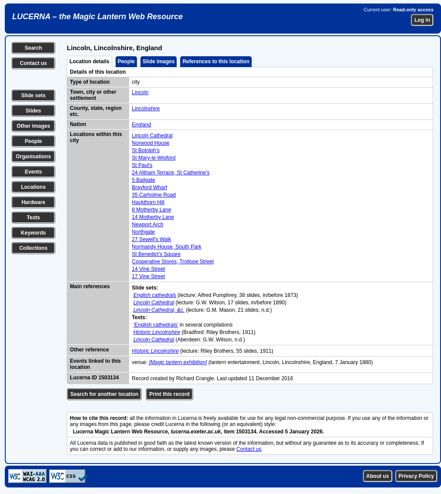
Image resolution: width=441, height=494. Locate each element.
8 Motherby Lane (151, 210)
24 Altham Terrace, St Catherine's (170, 173)
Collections (33, 248)
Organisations (33, 156)
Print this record (169, 394)
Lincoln (140, 92)
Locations (33, 187)
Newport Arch (147, 224)
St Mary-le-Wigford (153, 158)
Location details (89, 61)
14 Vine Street (148, 269)
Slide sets (33, 95)
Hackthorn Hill (148, 202)
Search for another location (104, 394)
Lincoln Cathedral (152, 136)
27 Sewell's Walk (151, 239)
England (141, 125)
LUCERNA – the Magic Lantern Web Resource (97, 16)
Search (33, 48)
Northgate (143, 232)
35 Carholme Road (154, 195)
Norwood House (150, 143)
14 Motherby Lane (153, 217)
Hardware (33, 202)
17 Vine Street (148, 276)
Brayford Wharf (149, 187)
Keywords (33, 233)
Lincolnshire (146, 109)
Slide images (158, 61)
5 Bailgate (143, 180)
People (33, 141)
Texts (33, 218)
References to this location (215, 61)
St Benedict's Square (156, 254)
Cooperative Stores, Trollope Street (172, 262)
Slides (33, 111)
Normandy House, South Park (166, 247)
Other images (33, 126)
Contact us (33, 63)
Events (33, 172)
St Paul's (142, 165)
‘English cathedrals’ (155, 325)
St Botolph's (146, 150)
